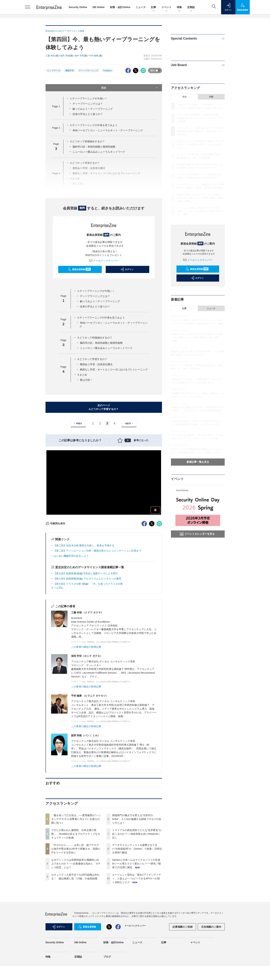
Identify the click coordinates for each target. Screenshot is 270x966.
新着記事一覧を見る (198, 461)
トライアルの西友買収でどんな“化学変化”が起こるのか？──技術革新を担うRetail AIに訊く (136, 834)
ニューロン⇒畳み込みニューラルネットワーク (99, 151)
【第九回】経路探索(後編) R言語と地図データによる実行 (86, 573)
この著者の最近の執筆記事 (86, 646)
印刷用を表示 (55, 523)
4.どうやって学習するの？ (92, 359)
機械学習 (69, 70)
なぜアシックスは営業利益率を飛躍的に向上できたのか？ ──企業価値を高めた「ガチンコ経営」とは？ (76, 863)
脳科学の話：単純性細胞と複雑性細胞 (94, 146)
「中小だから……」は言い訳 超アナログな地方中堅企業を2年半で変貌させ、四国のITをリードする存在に (75, 849)
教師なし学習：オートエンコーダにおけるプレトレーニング (114, 369)
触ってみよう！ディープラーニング (93, 108)
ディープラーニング (88, 70)
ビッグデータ (53, 70)
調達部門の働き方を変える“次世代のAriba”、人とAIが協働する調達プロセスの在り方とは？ (136, 819)
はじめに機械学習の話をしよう (71, 555)
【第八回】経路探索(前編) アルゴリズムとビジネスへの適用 (87, 578)
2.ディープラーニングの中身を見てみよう (93, 125)
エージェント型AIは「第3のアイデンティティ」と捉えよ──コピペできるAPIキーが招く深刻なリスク (136, 878)
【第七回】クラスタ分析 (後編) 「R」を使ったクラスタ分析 (88, 583)
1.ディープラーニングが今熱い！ (88, 98)
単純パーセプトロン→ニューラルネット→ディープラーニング (108, 130)
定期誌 (191, 7)
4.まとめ (82, 374)
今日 (184, 97)
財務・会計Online (120, 7)
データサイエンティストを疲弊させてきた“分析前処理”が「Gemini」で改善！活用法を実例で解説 (137, 849)
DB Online (98, 7)
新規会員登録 (79, 269)
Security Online (78, 7)
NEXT (129, 423)
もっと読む (57, 587)
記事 (153, 7)
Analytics (107, 70)
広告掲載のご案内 (211, 926)
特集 (179, 7)
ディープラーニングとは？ (88, 103)
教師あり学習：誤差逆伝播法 (96, 364)
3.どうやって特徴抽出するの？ (87, 141)
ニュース (141, 7)
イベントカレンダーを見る (197, 534)
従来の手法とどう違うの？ (88, 114)
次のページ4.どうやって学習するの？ (104, 407)
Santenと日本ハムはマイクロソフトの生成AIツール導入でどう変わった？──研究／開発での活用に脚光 (136, 863)
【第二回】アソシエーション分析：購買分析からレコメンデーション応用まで (97, 550)
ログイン (126, 269)
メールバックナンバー (103, 260)
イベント (166, 7)
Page (56, 106)
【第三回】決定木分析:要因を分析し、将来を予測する (84, 545)
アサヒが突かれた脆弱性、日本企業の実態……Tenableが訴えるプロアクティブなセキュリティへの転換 (75, 834)
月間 (211, 97)
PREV (77, 423)
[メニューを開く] (27, 7)
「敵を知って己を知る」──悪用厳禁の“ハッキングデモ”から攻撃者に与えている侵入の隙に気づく (76, 819)
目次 (129, 88)
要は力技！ (86, 379)
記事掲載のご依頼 (183, 926)
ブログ (107, 956)
